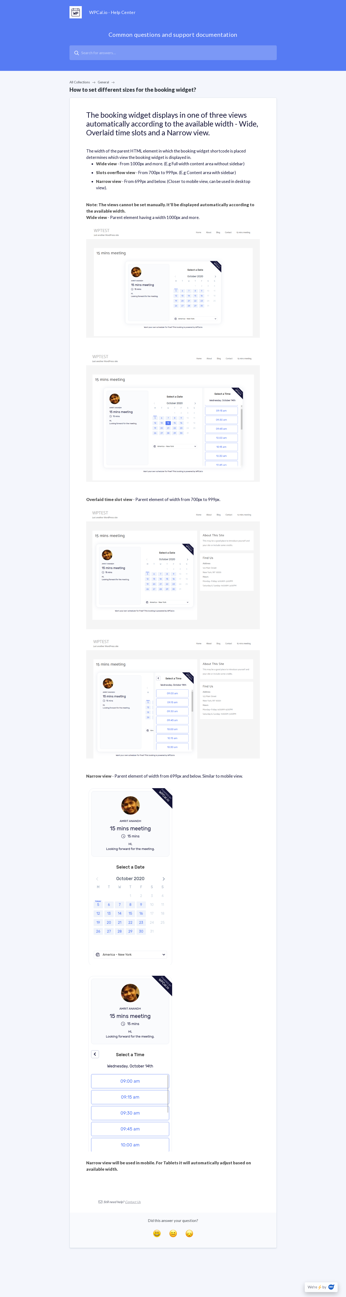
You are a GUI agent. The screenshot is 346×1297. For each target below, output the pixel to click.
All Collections (79, 82)
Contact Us (133, 1202)
